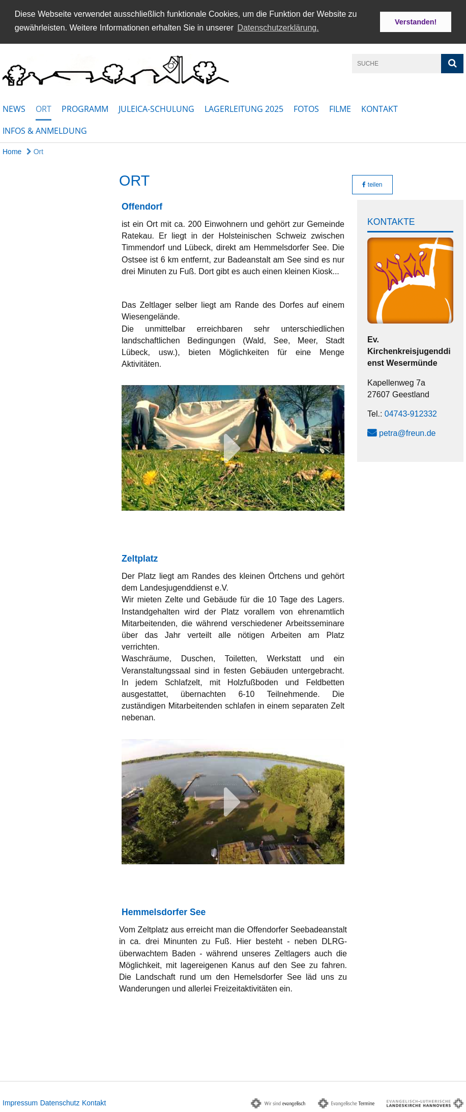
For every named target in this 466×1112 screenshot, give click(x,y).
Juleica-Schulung (156, 107)
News (14, 107)
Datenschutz (60, 1102)
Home (12, 151)
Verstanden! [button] (415, 22)
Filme (340, 107)
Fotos (306, 107)
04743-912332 (411, 412)
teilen (372, 183)
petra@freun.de (407, 432)
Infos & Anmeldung (45, 129)
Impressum (20, 1102)
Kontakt (379, 107)
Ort (43, 107)
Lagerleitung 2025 (244, 107)
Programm (85, 107)
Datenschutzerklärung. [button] (278, 27)
